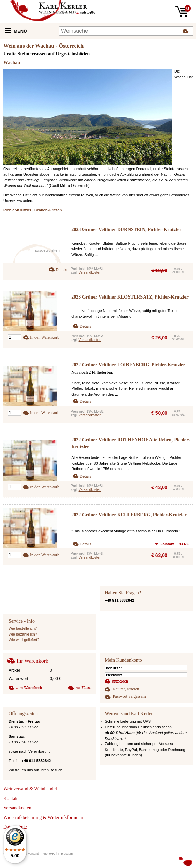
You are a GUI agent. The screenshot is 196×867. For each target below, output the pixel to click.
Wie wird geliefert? (24, 640)
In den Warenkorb (44, 337)
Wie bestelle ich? (23, 628)
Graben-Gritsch (48, 210)
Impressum (65, 853)
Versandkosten (90, 272)
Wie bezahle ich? (23, 634)
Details (61, 270)
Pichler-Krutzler (17, 210)
